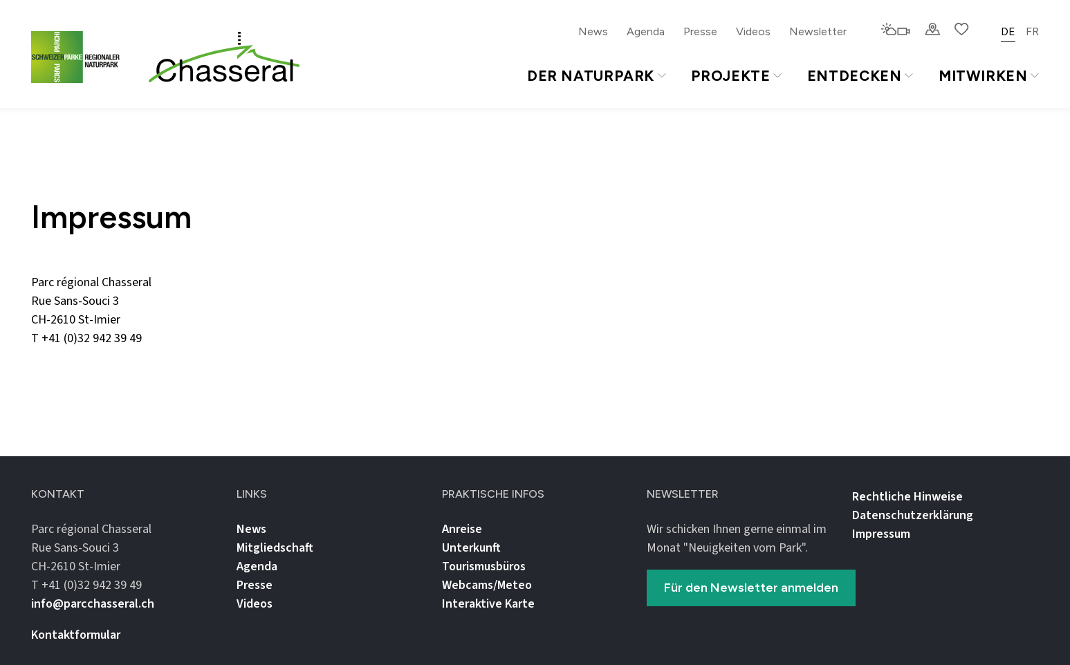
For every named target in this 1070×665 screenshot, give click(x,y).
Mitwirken (989, 75)
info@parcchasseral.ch (92, 357)
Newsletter (818, 31)
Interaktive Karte (488, 603)
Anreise (462, 529)
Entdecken (860, 75)
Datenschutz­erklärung (912, 515)
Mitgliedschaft (275, 547)
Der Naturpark (596, 75)
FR (1032, 31)
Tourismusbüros (484, 566)
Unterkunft (471, 547)
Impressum (881, 534)
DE (1008, 31)
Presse (700, 31)
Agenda (646, 31)
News (593, 31)
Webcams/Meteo (487, 585)
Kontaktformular (75, 635)
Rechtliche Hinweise (907, 496)
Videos (753, 31)
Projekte (736, 75)
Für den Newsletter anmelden (751, 587)
